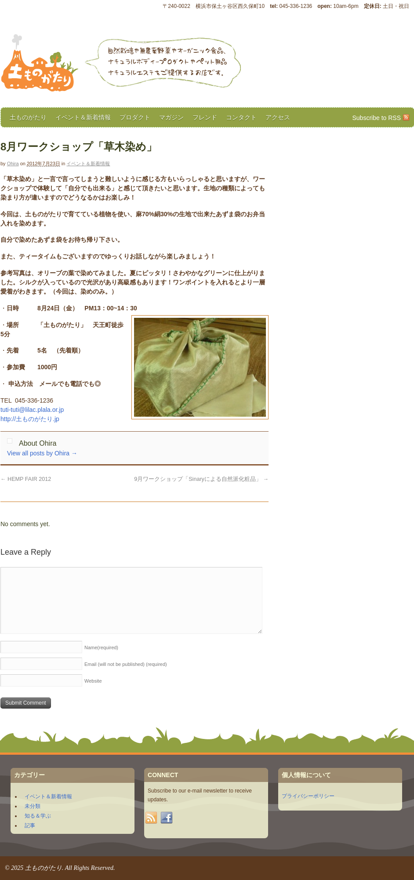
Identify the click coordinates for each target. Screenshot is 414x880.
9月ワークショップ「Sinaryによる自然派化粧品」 (201, 479)
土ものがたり (28, 117)
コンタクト (241, 117)
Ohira (13, 163)
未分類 (32, 806)
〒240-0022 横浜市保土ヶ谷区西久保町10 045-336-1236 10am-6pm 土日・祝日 (286, 6)
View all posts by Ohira (42, 453)
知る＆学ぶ (38, 816)
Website (93, 681)
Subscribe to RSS (376, 117)
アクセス (277, 117)
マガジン (171, 117)
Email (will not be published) (125, 664)
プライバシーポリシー (308, 796)
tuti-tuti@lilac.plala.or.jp (32, 409)
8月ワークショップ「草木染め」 (78, 147)
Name (101, 647)
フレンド (204, 117)
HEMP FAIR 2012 (25, 479)
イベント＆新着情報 (83, 117)
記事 (30, 825)
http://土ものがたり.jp (29, 418)
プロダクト (135, 117)
